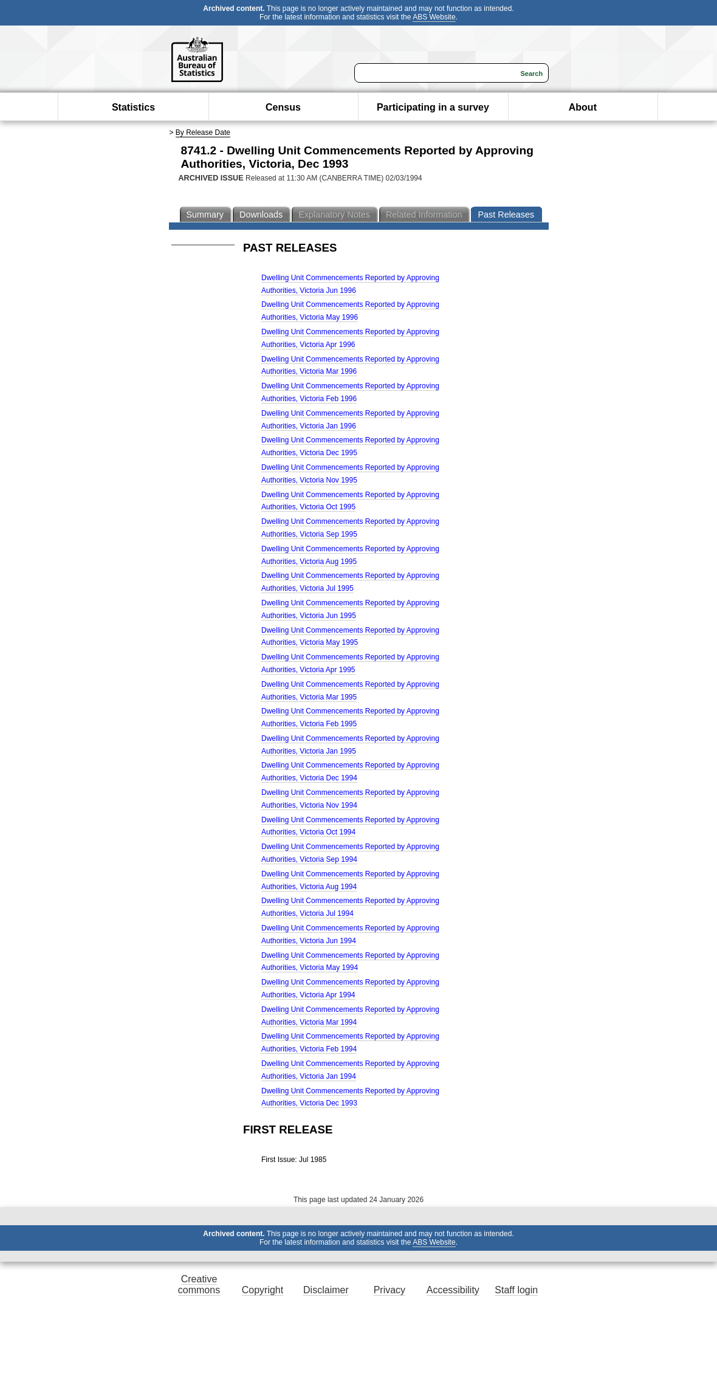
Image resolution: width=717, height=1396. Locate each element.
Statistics (133, 107)
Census (283, 107)
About (583, 107)
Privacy (389, 1290)
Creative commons (199, 1284)
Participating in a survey (433, 107)
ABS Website (434, 17)
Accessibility (453, 1290)
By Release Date (203, 132)
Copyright (262, 1290)
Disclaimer (326, 1290)
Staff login (516, 1290)
